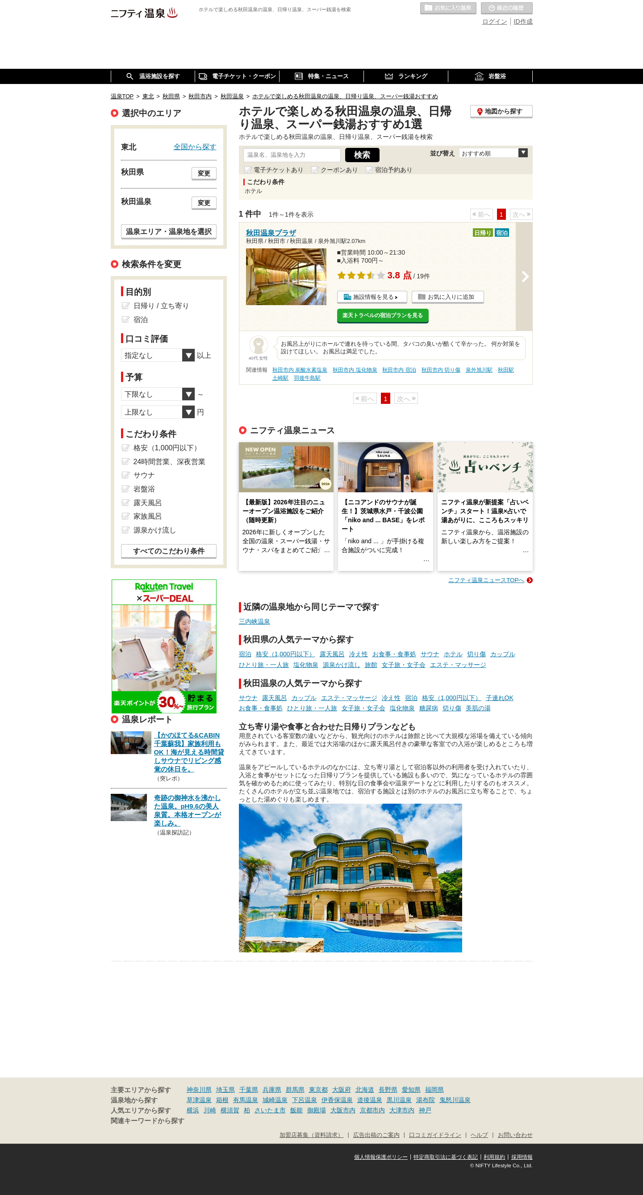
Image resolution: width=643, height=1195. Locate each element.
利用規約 (494, 1157)
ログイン (494, 21)
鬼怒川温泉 (455, 1099)
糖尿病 (428, 708)
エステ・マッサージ (458, 664)
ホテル (453, 654)
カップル (502, 654)
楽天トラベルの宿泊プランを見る (382, 315)
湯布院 (425, 1099)
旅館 (371, 664)
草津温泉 (199, 1099)
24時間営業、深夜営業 (170, 461)
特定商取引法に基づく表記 (445, 1157)
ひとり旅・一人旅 (264, 664)
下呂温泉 (304, 1099)
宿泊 (245, 654)
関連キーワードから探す (147, 1120)
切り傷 (476, 654)
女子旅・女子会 (404, 664)
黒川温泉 (399, 1099)
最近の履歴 (507, 8)
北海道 (364, 1089)
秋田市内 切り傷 (441, 370)
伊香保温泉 (337, 1099)
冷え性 (358, 654)
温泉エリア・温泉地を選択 (169, 231)
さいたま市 (270, 1110)
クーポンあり (339, 169)
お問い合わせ (515, 1135)
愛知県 (411, 1089)
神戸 (425, 1110)
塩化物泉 (305, 664)
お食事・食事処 (394, 654)
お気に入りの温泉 (448, 8)
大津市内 (401, 1110)
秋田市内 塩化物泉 (355, 370)
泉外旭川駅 (479, 370)
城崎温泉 (275, 1099)
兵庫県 (272, 1089)
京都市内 (372, 1110)
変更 (204, 173)
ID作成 (523, 21)
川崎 (210, 1110)
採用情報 (522, 1157)
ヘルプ (479, 1135)
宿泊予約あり (394, 169)
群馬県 (295, 1089)
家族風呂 (148, 516)
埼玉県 (225, 1089)
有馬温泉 (245, 1099)
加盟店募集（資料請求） (311, 1135)
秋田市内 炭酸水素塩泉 (299, 370)
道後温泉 (369, 1099)
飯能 (296, 1110)
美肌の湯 (478, 708)
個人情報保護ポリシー (381, 1157)
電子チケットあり (279, 169)
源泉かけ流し (341, 664)
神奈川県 (199, 1089)
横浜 (193, 1110)
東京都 (318, 1089)
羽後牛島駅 (307, 378)
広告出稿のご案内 (376, 1135)
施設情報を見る (373, 297)
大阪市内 (342, 1110)
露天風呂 (332, 654)
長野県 (388, 1089)
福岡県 (434, 1089)
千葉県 (248, 1089)
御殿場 (316, 1110)
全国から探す (195, 147)
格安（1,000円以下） (285, 654)
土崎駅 (280, 378)
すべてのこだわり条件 (169, 551)
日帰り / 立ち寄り (161, 306)
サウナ (430, 654)
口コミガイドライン (435, 1135)
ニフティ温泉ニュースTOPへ (486, 580)
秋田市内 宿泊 (399, 370)
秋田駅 (506, 370)
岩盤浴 (144, 489)
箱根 (222, 1099)
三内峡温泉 (254, 621)
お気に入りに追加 (451, 297)
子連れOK (500, 697)
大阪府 (341, 1089)
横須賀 (230, 1110)
